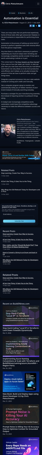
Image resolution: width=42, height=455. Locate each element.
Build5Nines (20, 141)
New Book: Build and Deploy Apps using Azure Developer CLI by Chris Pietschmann (20, 396)
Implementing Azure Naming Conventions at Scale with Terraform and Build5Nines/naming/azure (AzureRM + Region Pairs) (21, 362)
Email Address (7, 214)
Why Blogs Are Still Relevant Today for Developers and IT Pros (20, 190)
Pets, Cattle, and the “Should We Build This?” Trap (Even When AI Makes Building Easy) (20, 246)
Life (31, 13)
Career (13, 13)
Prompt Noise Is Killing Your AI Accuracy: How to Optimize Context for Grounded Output (21, 429)
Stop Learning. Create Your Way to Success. (18, 234)
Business (23, 13)
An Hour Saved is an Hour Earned (27, 62)
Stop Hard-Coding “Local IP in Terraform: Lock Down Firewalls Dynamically (21, 329)
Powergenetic (29, 141)
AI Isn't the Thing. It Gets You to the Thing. (18, 240)
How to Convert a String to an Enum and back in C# (20, 253)
